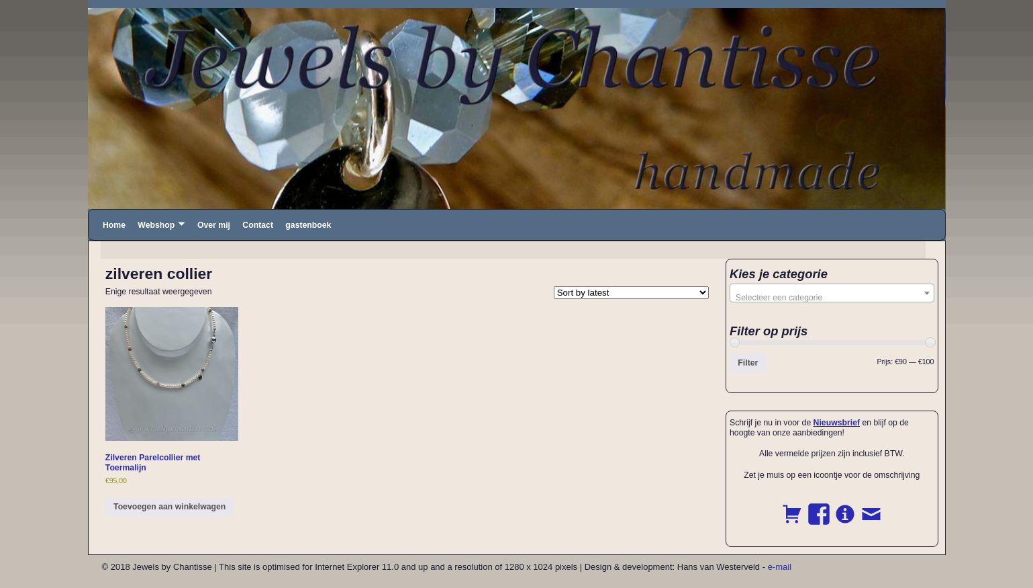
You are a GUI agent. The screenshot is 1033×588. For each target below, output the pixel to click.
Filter (748, 363)
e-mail (779, 567)
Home (114, 225)
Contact (257, 225)
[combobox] (832, 293)
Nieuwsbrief (837, 422)
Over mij (213, 225)
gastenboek (308, 225)
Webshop (156, 225)
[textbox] (832, 297)
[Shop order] (631, 292)
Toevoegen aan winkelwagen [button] (169, 506)
